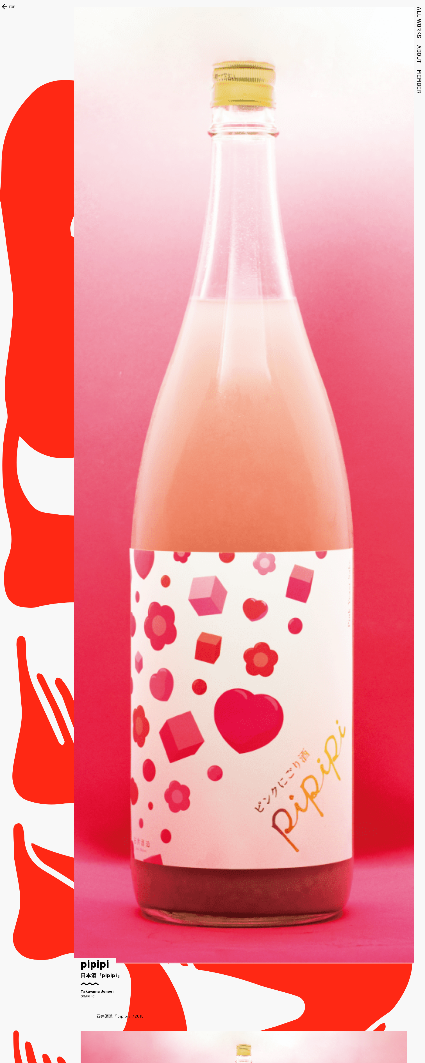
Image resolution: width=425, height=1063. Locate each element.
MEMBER (419, 82)
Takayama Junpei (97, 991)
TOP (8, 6)
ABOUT (419, 54)
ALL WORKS (419, 22)
